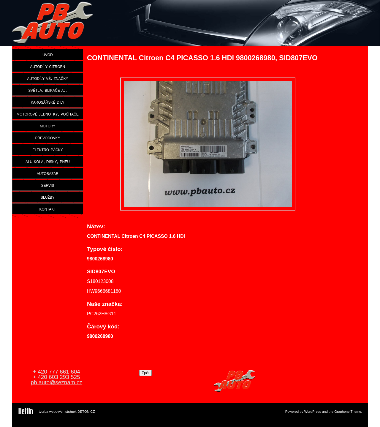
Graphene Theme (347, 411)
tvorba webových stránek (58, 411)
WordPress (312, 411)
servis (47, 185)
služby (48, 197)
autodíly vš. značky (47, 78)
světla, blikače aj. (47, 90)
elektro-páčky (47, 149)
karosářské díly (47, 102)
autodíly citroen (47, 66)
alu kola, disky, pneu (48, 161)
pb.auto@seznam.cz (57, 382)
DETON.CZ (86, 411)
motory (47, 126)
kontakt (47, 209)
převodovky (47, 137)
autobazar (47, 173)
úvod (47, 54)
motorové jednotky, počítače (48, 114)
